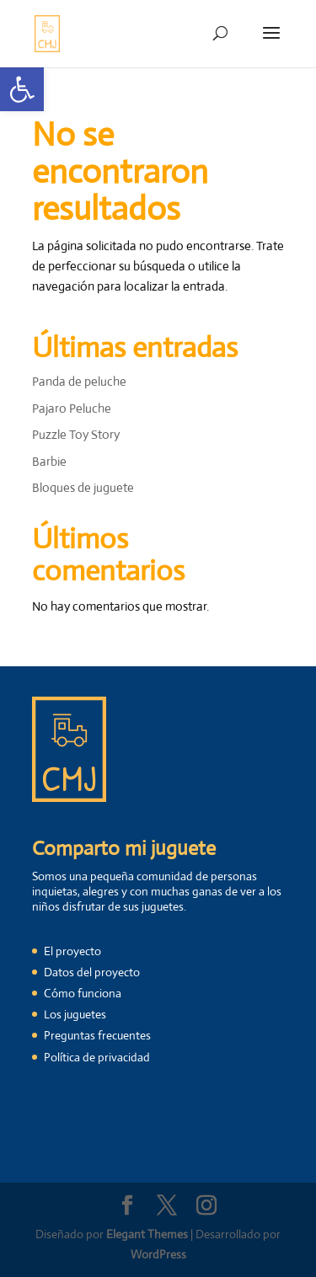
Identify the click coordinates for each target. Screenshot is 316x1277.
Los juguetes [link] (75, 1014)
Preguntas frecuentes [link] (97, 1035)
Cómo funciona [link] (82, 993)
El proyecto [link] (72, 951)
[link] (22, 89)
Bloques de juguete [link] (83, 487)
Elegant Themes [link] (147, 1234)
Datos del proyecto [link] (92, 972)
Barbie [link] (49, 461)
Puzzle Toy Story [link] (76, 434)
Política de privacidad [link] (97, 1057)
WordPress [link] (158, 1254)
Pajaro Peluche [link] (71, 408)
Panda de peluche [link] (79, 381)
